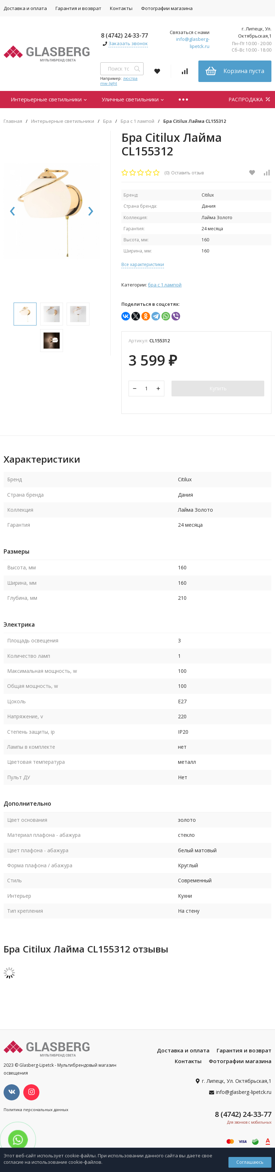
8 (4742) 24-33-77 (124, 35)
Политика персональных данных (36, 1110)
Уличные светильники (133, 99)
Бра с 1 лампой (137, 121)
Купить (218, 388)
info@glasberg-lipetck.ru (192, 42)
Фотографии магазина (167, 8)
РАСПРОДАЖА (249, 99)
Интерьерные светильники (49, 99)
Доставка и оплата (183, 1051)
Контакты (121, 8)
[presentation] (12, 213)
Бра (107, 121)
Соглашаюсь (250, 1162)
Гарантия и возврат (78, 8)
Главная (13, 121)
